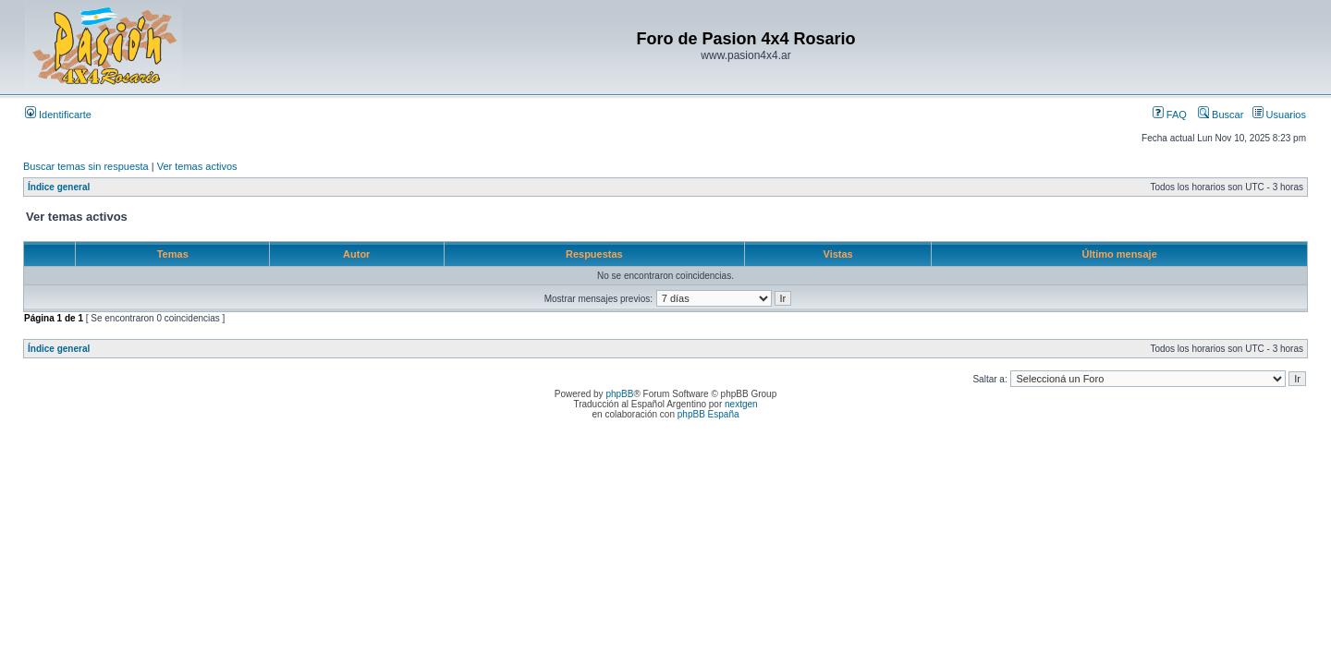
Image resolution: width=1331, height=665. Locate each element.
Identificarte (58, 114)
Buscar (1220, 114)
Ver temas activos (197, 166)
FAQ (1170, 114)
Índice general (59, 187)
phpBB (619, 394)
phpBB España (708, 414)
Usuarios (1279, 114)
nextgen (741, 404)
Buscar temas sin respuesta (86, 166)
